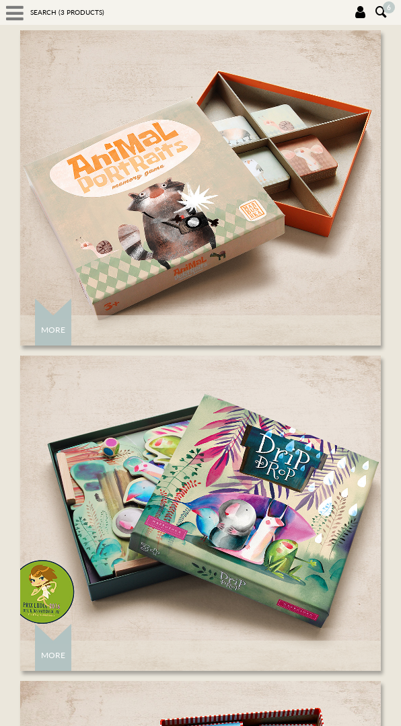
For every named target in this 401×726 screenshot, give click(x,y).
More (53, 330)
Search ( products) (67, 12)
